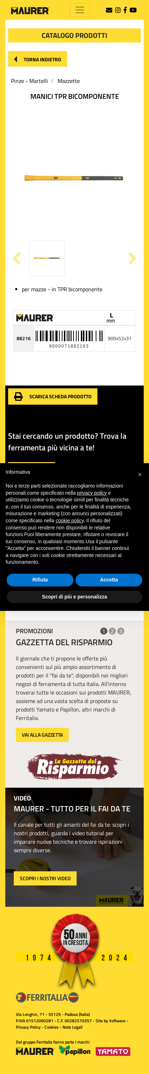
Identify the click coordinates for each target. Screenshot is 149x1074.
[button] (37, 59)
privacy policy (92, 493)
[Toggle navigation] (80, 10)
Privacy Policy (28, 1027)
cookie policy (70, 520)
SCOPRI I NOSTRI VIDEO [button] (45, 878)
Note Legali (72, 1027)
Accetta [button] (109, 580)
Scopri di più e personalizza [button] (74, 597)
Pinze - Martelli (29, 81)
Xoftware (117, 1020)
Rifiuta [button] (40, 580)
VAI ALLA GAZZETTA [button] (42, 734)
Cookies (51, 1027)
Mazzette (69, 81)
